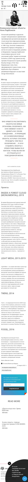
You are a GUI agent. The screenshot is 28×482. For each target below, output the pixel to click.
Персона (4, 412)
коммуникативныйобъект (9, 367)
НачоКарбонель (7, 370)
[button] (9, 463)
